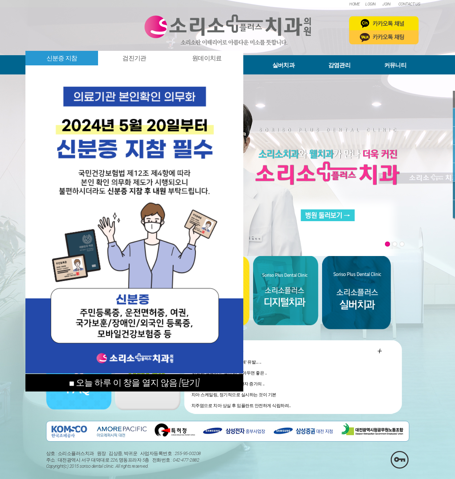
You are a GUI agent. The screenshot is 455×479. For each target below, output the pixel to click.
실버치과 (283, 65)
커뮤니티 (395, 65)
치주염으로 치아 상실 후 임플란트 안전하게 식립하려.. (241, 405)
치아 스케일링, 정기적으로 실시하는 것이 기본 (233, 394)
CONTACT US (409, 4)
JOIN (386, 4)
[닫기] (189, 383)
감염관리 (339, 65)
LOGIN (370, 4)
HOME (354, 4)
